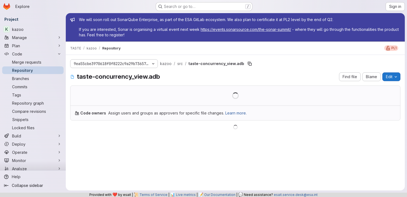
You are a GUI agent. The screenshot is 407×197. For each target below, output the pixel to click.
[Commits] (33, 86)
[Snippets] (33, 119)
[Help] (33, 177)
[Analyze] (33, 168)
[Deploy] (33, 144)
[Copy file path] (249, 63)
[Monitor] (33, 160)
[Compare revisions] (33, 111)
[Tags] (33, 95)
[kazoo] (33, 29)
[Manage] (33, 37)
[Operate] (33, 152)
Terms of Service (153, 195)
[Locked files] (33, 127)
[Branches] (33, 78)
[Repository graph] (33, 103)
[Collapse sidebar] (33, 185)
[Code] (33, 54)
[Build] (33, 136)
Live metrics (186, 195)
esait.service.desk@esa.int (296, 195)
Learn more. (236, 113)
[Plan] (33, 45)
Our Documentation (219, 195)
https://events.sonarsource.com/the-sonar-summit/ (246, 29)
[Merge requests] (33, 62)
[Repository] (33, 70)
